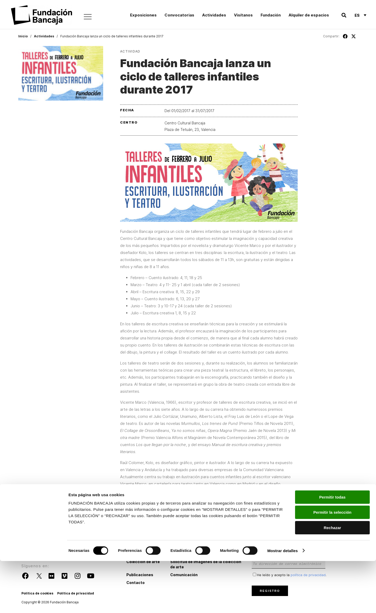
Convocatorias (179, 15)
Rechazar (332, 579)
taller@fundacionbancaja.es (225, 508)
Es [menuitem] (357, 15)
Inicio (23, 36)
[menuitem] (360, 15)
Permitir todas (332, 549)
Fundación (271, 15)
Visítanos (243, 15)
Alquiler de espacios (309, 15)
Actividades (214, 15)
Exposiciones (143, 15)
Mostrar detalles (282, 602)
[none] (360, 15)
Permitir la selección (332, 564)
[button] (343, 15)
